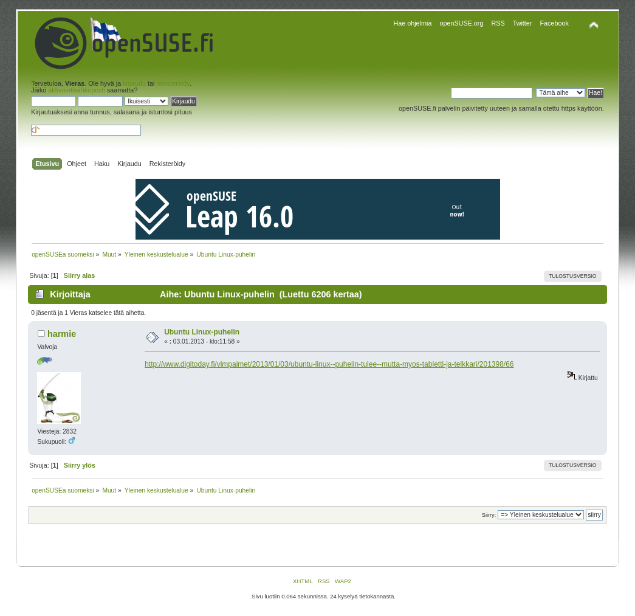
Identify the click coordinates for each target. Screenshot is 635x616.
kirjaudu (134, 83)
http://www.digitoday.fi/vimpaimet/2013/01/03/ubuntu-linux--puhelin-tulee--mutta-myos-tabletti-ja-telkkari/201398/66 (329, 364)
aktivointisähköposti (76, 90)
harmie (61, 334)
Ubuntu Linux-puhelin (201, 332)
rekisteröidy (172, 83)
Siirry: (489, 515)
